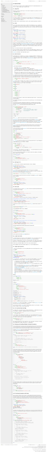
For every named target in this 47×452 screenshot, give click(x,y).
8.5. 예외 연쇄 (3, 8)
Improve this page (3, 20)
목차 (1, 4)
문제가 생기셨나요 (44, 450)
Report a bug (2, 19)
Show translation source (4, 21)
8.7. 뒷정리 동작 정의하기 (5, 9)
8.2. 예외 (3, 6)
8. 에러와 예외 (2, 5)
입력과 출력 (2, 14)
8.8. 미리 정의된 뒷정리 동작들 (5, 10)
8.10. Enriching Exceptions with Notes (6, 12)
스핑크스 (39, 451)
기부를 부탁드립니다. (44, 449)
